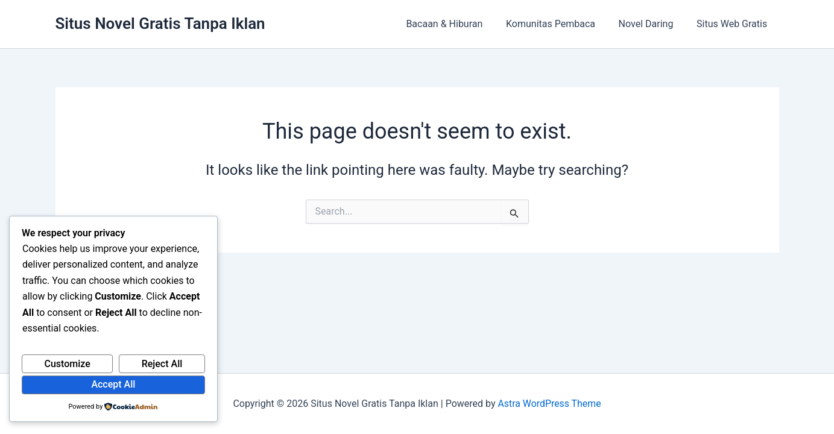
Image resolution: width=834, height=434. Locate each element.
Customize (67, 364)
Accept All (113, 384)
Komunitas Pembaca (560, 24)
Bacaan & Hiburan (458, 24)
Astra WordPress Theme (549, 403)
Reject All (162, 364)
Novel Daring (652, 24)
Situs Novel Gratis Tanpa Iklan (160, 23)
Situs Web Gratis (733, 24)
